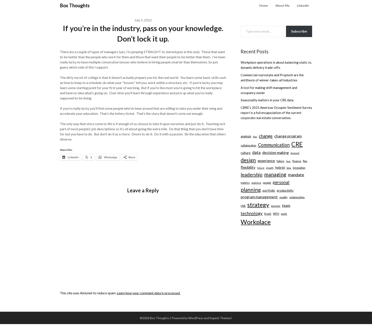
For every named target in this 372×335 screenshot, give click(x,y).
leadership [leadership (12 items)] (251, 174)
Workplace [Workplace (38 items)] (256, 222)
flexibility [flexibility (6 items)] (248, 167)
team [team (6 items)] (286, 205)
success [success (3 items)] (275, 206)
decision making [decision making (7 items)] (275, 152)
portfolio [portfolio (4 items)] (268, 190)
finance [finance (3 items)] (296, 161)
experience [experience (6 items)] (266, 161)
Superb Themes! (221, 318)
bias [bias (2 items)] (255, 136)
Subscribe (299, 31)
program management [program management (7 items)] (259, 197)
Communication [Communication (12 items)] (274, 145)
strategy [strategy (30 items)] (258, 204)
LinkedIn (303, 5)
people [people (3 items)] (267, 182)
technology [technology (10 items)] (251, 213)
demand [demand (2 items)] (294, 153)
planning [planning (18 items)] (251, 190)
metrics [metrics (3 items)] (245, 182)
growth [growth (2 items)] (270, 167)
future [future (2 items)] (260, 167)
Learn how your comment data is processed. (148, 293)
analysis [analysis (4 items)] (246, 136)
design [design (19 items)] (248, 160)
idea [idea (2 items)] (288, 167)
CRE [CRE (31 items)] (297, 144)
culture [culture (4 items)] (245, 153)
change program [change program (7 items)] (288, 136)
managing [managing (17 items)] (275, 174)
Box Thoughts (75, 5)
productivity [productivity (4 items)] (285, 190)
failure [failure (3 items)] (280, 161)
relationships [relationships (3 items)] (297, 197)
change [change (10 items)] (266, 135)
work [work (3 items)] (284, 213)
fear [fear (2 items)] (288, 161)
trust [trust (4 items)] (267, 213)
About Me (282, 5)
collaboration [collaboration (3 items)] (248, 145)
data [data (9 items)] (256, 152)
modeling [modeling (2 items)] (256, 182)
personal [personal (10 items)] (281, 182)
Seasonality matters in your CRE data (267, 100)
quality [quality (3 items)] (283, 197)
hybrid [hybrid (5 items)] (280, 167)
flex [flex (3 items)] (305, 161)
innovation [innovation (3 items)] (299, 167)
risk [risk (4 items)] (243, 206)
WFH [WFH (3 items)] (276, 213)
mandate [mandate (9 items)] (296, 174)
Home (263, 5)
